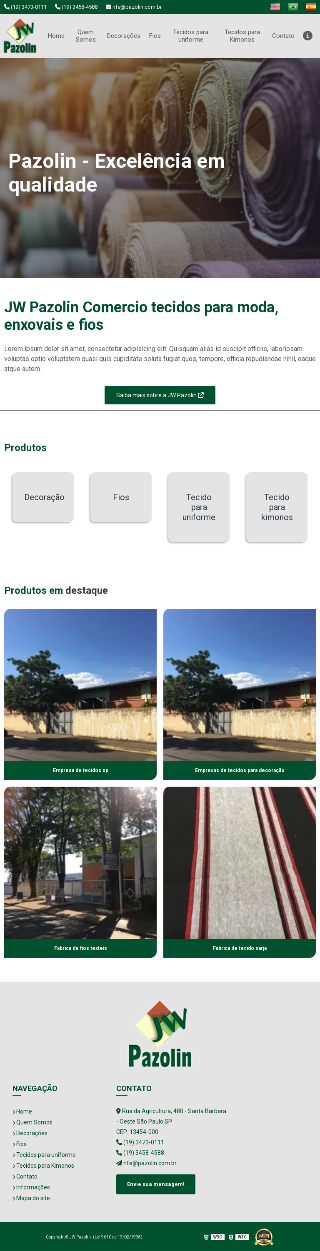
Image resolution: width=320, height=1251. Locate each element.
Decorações (123, 35)
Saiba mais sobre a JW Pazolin (160, 394)
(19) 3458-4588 (76, 7)
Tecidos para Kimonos (242, 35)
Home (55, 35)
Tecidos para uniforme (191, 35)
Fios (155, 35)
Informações (31, 1186)
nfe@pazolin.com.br (134, 7)
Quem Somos (85, 35)
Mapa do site (31, 1197)
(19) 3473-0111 (25, 7)
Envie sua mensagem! (156, 1183)
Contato (283, 35)
